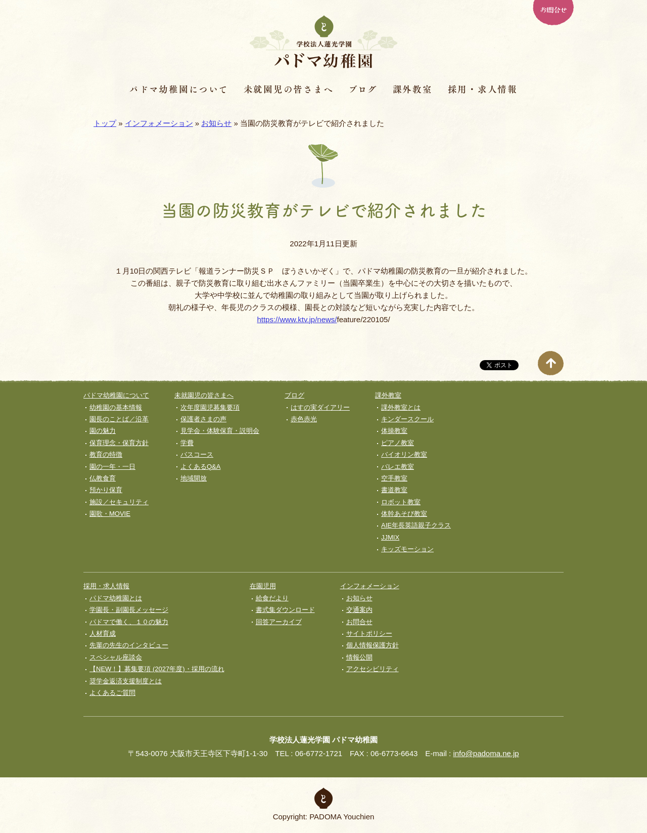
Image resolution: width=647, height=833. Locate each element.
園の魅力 (102, 430)
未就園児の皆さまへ (289, 89)
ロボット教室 (401, 502)
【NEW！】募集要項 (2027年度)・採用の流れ (156, 669)
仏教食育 (102, 478)
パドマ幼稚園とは (115, 598)
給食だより (272, 598)
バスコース (196, 454)
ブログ (362, 89)
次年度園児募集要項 (210, 407)
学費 (187, 443)
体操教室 (394, 430)
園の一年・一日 (112, 466)
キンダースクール (407, 419)
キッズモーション (407, 549)
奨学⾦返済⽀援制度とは (125, 681)
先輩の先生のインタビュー (128, 645)
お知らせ (216, 123)
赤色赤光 (304, 419)
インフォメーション (159, 123)
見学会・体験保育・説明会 (219, 430)
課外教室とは (401, 407)
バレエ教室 (397, 466)
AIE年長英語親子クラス (416, 525)
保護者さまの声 (203, 419)
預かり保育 (105, 490)
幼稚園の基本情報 (115, 407)
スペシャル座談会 (115, 657)
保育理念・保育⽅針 (119, 443)
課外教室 (413, 89)
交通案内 (359, 609)
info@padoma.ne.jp (486, 753)
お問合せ (553, 9)
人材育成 (102, 633)
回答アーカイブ (279, 622)
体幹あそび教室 (404, 513)
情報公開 (359, 657)
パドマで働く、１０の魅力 (128, 622)
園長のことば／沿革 (119, 419)
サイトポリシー (369, 633)
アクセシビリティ (372, 669)
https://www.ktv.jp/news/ (297, 319)
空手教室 (394, 478)
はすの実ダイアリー (320, 407)
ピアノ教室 (397, 443)
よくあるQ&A (200, 466)
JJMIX (390, 537)
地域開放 (193, 478)
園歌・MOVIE (109, 513)
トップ (105, 123)
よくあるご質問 (112, 692)
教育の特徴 (105, 454)
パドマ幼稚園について (178, 89)
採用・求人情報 (483, 89)
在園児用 (263, 586)
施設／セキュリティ (119, 502)
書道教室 (394, 490)
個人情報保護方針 (372, 645)
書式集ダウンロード (285, 609)
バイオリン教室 (404, 454)
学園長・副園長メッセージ (128, 609)
